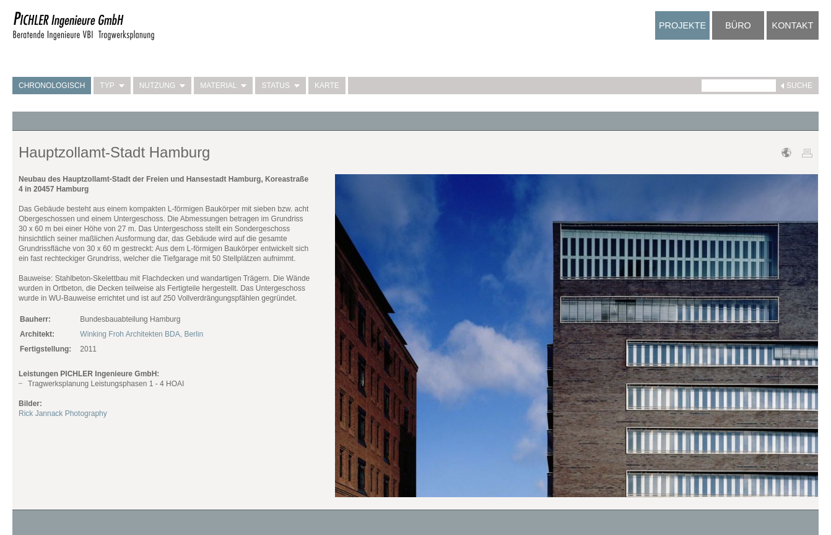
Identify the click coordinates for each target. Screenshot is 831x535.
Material (223, 85)
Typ (112, 85)
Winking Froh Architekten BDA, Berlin (141, 334)
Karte (327, 85)
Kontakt (793, 25)
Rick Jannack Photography (63, 413)
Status (280, 85)
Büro (738, 25)
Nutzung (162, 85)
